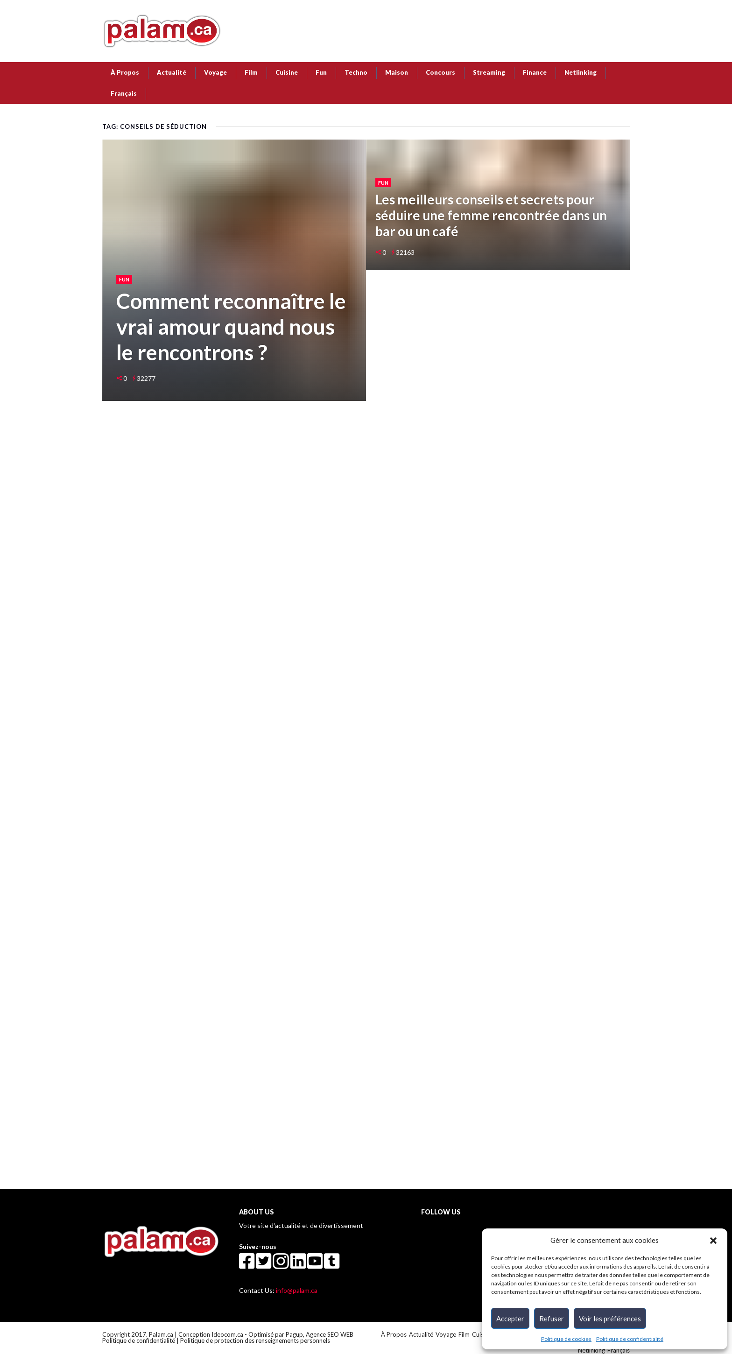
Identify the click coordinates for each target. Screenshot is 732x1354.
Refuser (551, 1318)
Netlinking (580, 72)
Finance (535, 72)
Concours (440, 72)
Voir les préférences (610, 1318)
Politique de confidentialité (629, 1338)
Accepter (510, 1318)
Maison (396, 72)
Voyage (215, 72)
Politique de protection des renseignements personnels (255, 1340)
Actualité (171, 72)
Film (251, 72)
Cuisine (286, 72)
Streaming (489, 72)
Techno (356, 72)
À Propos (125, 72)
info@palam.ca (296, 1290)
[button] (713, 1240)
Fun (321, 72)
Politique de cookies (566, 1338)
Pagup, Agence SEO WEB (319, 1334)
